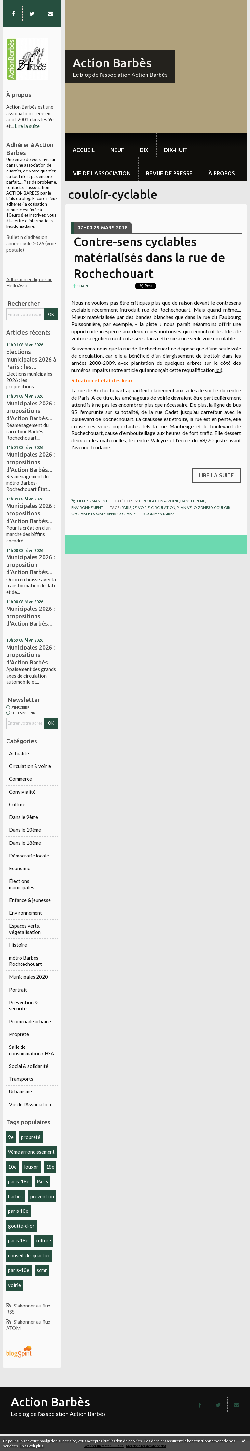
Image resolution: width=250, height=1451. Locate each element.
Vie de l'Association (30, 1104)
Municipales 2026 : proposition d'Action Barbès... (30, 564)
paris (126, 507)
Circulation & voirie (30, 766)
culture (43, 1240)
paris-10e (18, 1270)
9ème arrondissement (31, 1152)
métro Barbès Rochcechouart (25, 961)
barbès (15, 1196)
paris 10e (18, 1211)
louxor (31, 1167)
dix (144, 150)
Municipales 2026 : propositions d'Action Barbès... (30, 410)
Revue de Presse (169, 173)
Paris (42, 1181)
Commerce (20, 779)
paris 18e (18, 1240)
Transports (21, 1079)
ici (218, 370)
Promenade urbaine (30, 1021)
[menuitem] (84, 145)
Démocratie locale (29, 855)
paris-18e (18, 1181)
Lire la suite (27, 126)
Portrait (18, 989)
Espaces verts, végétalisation (25, 929)
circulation (163, 507)
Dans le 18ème (25, 843)
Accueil (84, 150)
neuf (117, 150)
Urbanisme (20, 1091)
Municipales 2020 (28, 976)
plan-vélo (187, 507)
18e (50, 1167)
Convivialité (22, 792)
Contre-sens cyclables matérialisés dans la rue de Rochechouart (149, 257)
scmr (42, 1270)
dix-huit (176, 150)
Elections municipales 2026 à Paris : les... (31, 359)
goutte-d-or (21, 1226)
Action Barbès (112, 63)
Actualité (19, 753)
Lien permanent (89, 501)
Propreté (19, 1034)
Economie (19, 868)
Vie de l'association (102, 173)
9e (11, 1137)
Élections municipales (21, 884)
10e (12, 1167)
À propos (221, 173)
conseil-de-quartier (29, 1255)
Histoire (18, 945)
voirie (14, 1285)
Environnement (25, 913)
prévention (42, 1196)
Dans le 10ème (25, 830)
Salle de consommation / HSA (31, 1050)
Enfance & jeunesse (30, 900)
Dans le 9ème (23, 817)
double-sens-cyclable (113, 514)
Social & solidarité (28, 1066)
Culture (17, 804)
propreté (30, 1137)
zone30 (205, 507)
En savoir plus (31, 1446)
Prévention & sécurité (23, 1005)
